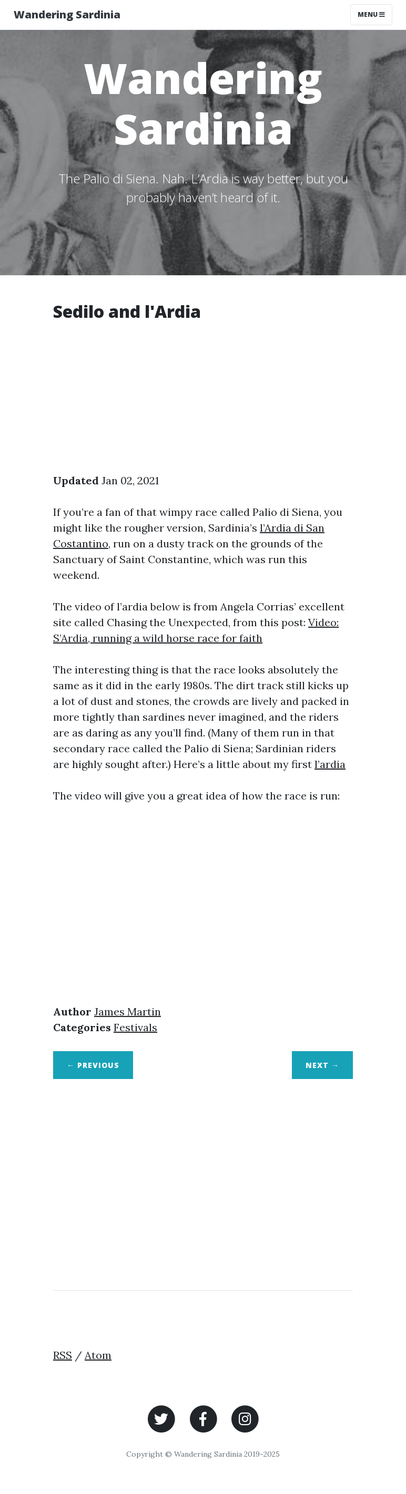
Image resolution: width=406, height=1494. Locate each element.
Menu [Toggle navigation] (371, 14)
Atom (98, 1355)
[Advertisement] (203, 399)
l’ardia (330, 764)
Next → (322, 1065)
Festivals (135, 1027)
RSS (62, 1355)
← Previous (93, 1065)
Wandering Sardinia (67, 14)
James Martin (127, 1011)
